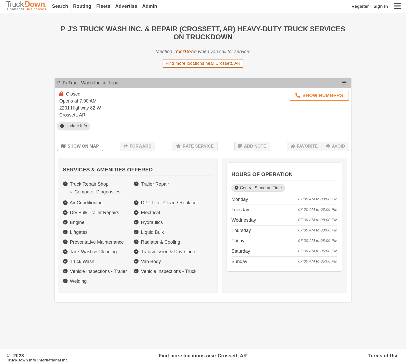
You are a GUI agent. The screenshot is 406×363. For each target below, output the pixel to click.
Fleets (103, 6)
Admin (149, 6)
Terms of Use (383, 355)
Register (360, 6)
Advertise (126, 6)
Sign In (380, 6)
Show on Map (80, 146)
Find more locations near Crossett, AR (203, 63)
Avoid (335, 146)
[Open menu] (344, 82)
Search (60, 6)
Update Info (73, 126)
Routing (82, 6)
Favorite (304, 146)
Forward (137, 146)
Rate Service (195, 146)
